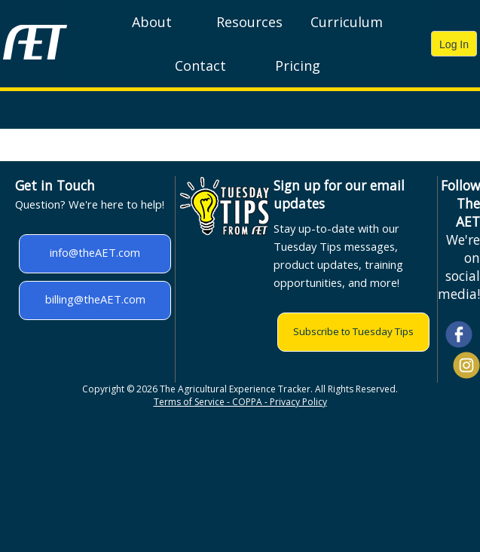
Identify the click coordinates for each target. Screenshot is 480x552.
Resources (249, 22)
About (152, 22)
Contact (200, 65)
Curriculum (346, 22)
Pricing (297, 65)
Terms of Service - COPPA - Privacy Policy (240, 401)
